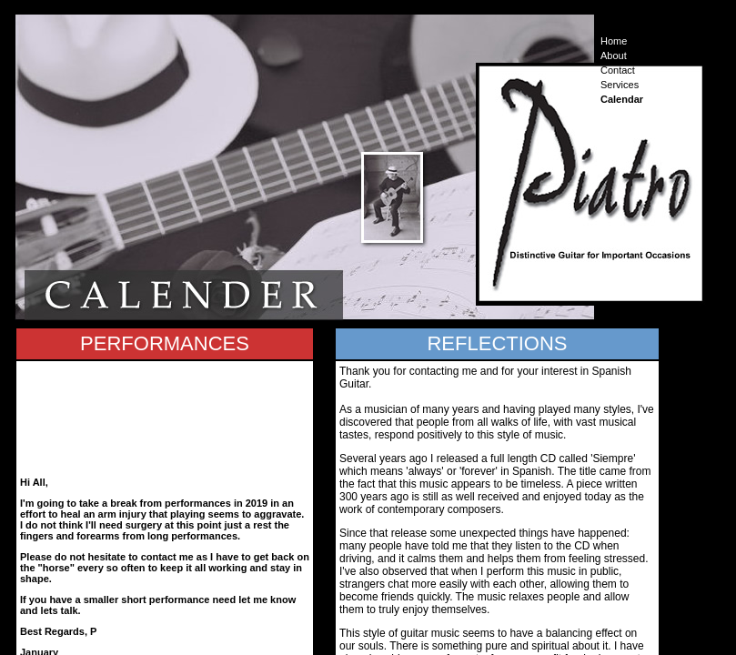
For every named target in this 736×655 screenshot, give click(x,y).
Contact (617, 70)
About (613, 55)
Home (613, 40)
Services (619, 84)
